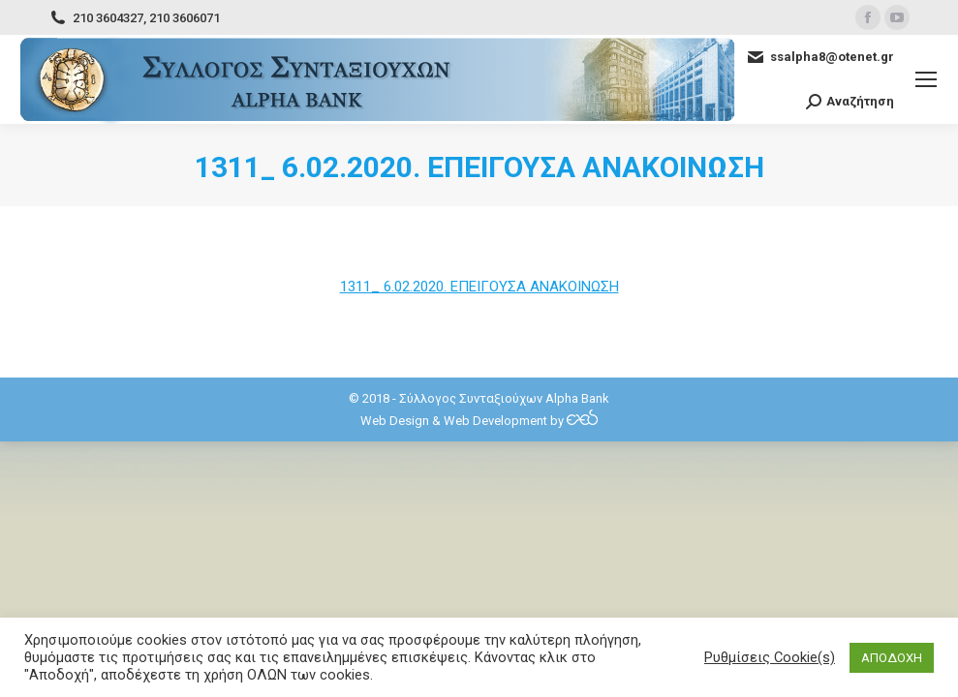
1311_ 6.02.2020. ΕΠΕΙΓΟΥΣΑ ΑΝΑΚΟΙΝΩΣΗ (479, 286)
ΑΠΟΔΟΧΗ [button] (891, 658)
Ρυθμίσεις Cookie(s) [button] (769, 657)
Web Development (495, 420)
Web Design (394, 420)
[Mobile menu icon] (926, 79)
